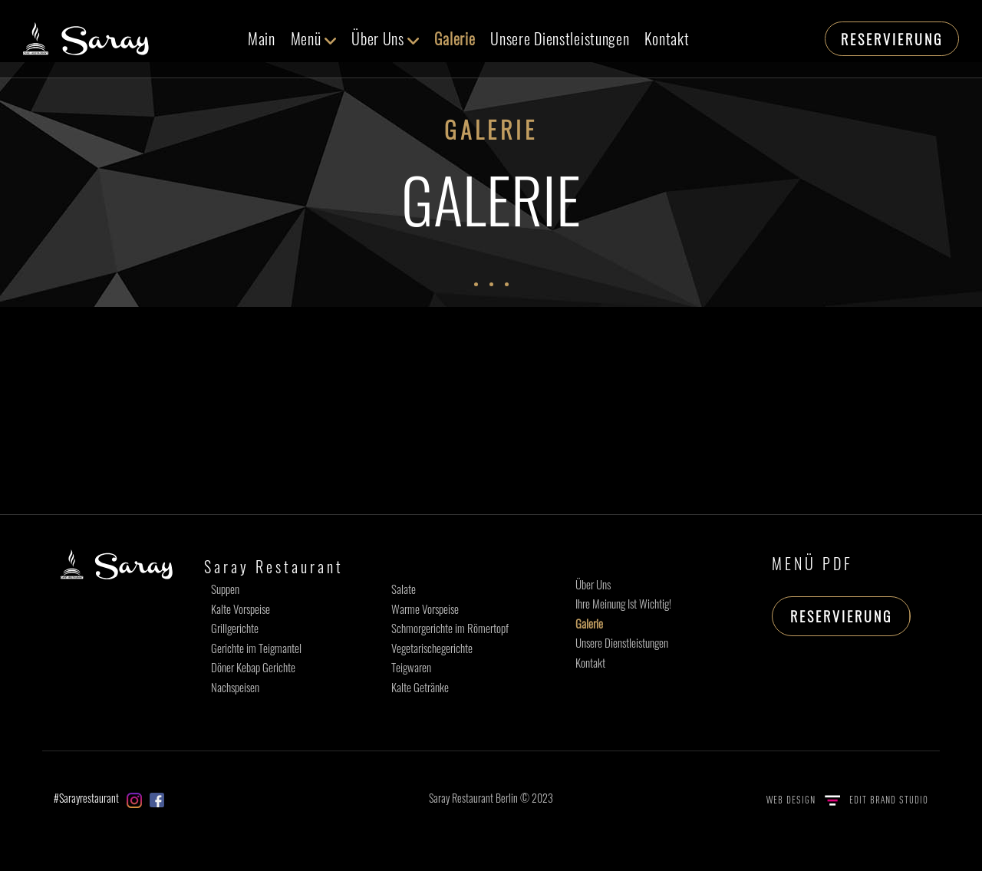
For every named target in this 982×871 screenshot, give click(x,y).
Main (261, 38)
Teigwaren (411, 666)
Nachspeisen (235, 686)
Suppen (225, 588)
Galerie (454, 38)
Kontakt (666, 38)
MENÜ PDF (812, 563)
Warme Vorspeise (425, 608)
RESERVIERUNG (892, 39)
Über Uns (385, 38)
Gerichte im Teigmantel (256, 647)
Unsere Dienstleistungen (559, 38)
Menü (314, 38)
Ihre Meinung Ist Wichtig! (623, 603)
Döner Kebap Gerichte (253, 666)
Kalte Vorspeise (240, 608)
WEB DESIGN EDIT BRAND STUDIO (847, 799)
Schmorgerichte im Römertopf (450, 627)
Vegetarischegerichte (432, 647)
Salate (403, 588)
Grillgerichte (235, 627)
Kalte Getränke (420, 686)
